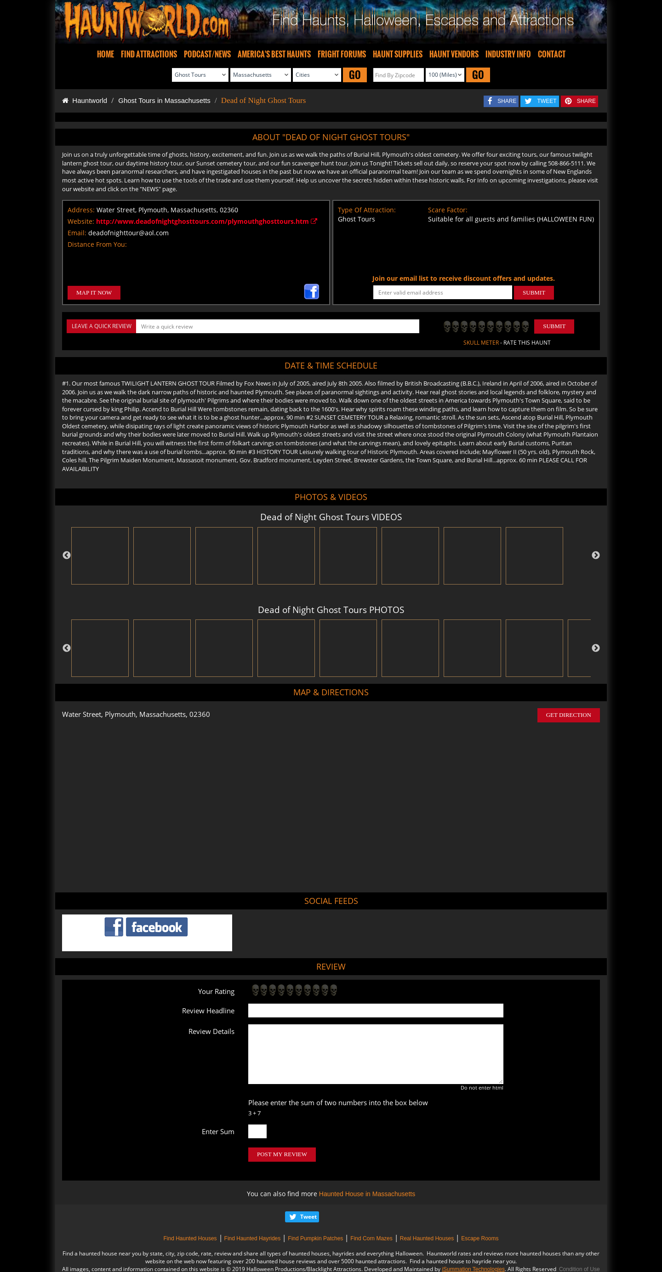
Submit (554, 326)
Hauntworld (84, 100)
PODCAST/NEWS (207, 54)
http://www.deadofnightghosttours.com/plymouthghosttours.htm (206, 221)
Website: (81, 221)
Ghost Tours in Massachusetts (164, 100)
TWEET (547, 101)
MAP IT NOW (94, 292)
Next (595, 555)
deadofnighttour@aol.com (128, 232)
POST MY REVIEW (282, 1154)
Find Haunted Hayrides (252, 1238)
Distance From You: (97, 244)
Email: (77, 232)
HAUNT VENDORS (454, 54)
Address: (81, 209)
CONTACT (551, 54)
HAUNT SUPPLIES (397, 54)
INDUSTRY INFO (508, 54)
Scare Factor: (448, 209)
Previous (66, 555)
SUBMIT (534, 292)
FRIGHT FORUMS (342, 54)
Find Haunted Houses (190, 1238)
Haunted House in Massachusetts (367, 1194)
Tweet (308, 1217)
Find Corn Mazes (371, 1238)
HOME (105, 54)
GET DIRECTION (568, 714)
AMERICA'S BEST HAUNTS (274, 54)
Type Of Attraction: (367, 209)
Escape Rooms (479, 1238)
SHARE (506, 101)
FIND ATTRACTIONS (149, 54)
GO (355, 75)
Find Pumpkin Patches (315, 1238)
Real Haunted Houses (427, 1238)
